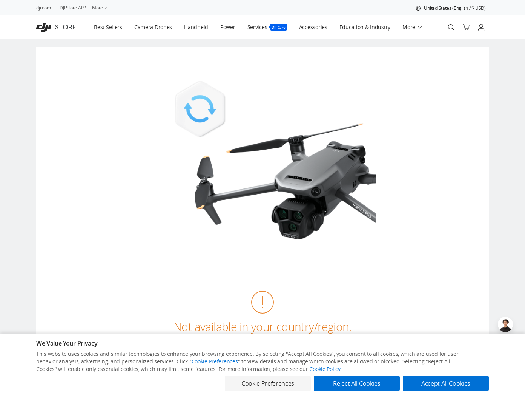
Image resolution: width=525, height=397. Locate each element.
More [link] (100, 8)
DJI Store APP (73, 8)
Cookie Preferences (215, 361)
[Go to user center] (481, 27)
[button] (451, 8)
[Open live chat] (505, 324)
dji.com (43, 8)
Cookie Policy (324, 368)
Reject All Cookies (356, 383)
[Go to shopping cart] (466, 27)
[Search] (451, 27)
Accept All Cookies (445, 383)
